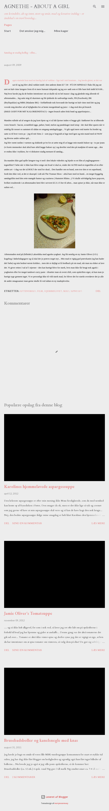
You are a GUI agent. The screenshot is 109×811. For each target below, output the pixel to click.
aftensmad (28, 291)
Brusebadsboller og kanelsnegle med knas (41, 740)
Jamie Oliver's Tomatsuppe (28, 613)
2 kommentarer (23, 777)
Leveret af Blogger (54, 796)
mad (66, 291)
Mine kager (61, 30)
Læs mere (98, 523)
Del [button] (98, 291)
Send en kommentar (27, 523)
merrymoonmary (61, 803)
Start (7, 30)
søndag (76, 291)
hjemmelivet (53, 291)
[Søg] (95, 6)
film (40, 291)
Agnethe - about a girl (37, 6)
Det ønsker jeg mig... (32, 30)
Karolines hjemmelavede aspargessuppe (39, 486)
